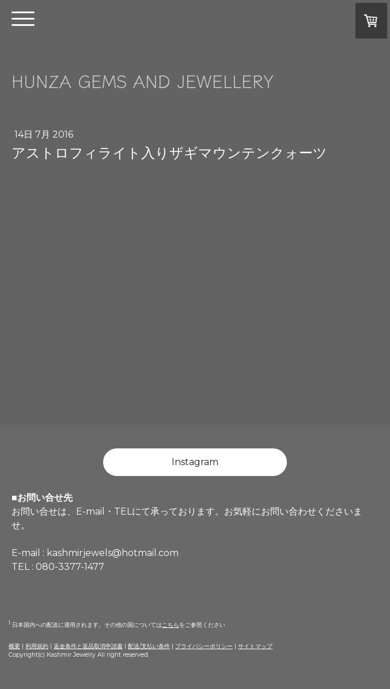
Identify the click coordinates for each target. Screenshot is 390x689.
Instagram (195, 461)
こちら (170, 625)
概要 (14, 646)
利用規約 (36, 646)
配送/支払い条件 (149, 646)
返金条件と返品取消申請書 (88, 646)
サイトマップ (255, 646)
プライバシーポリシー (204, 646)
